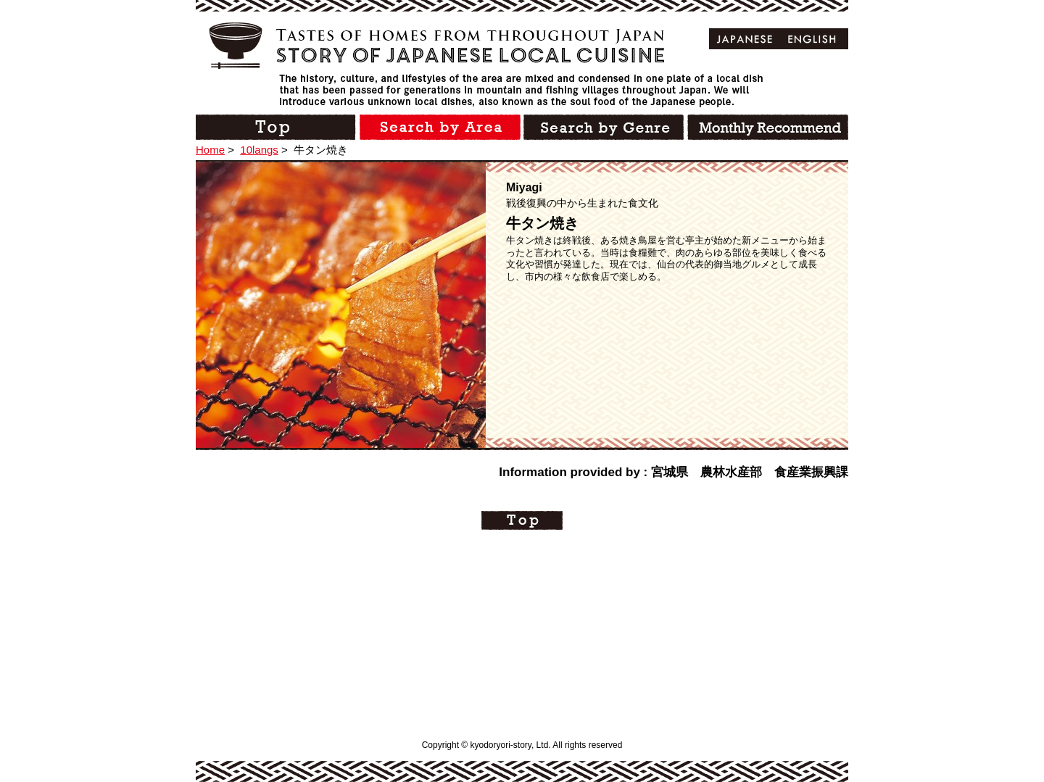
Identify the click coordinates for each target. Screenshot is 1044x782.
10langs (259, 149)
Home (210, 149)
